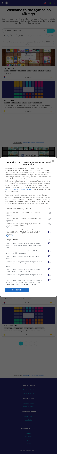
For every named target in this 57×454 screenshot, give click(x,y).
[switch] (49, 213)
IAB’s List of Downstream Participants (18, 189)
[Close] (53, 161)
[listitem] (28, 209)
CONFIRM (16, 290)
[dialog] (28, 227)
